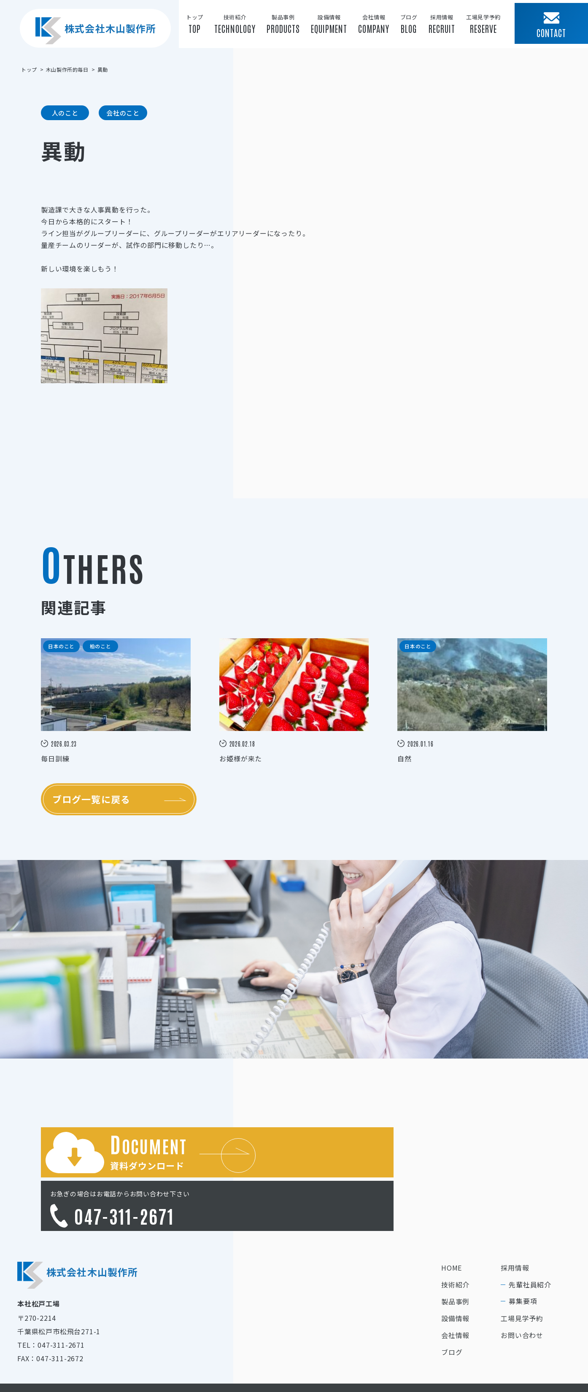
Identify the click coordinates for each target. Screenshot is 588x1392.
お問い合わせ (522, 1289)
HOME (451, 1222)
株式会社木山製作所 (93, 37)
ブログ (451, 1306)
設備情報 (455, 1272)
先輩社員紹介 (530, 1238)
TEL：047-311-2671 (51, 1299)
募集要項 (523, 1255)
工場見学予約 (522, 1272)
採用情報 (515, 1222)
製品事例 (455, 1255)
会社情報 (455, 1289)
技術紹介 (455, 1238)
